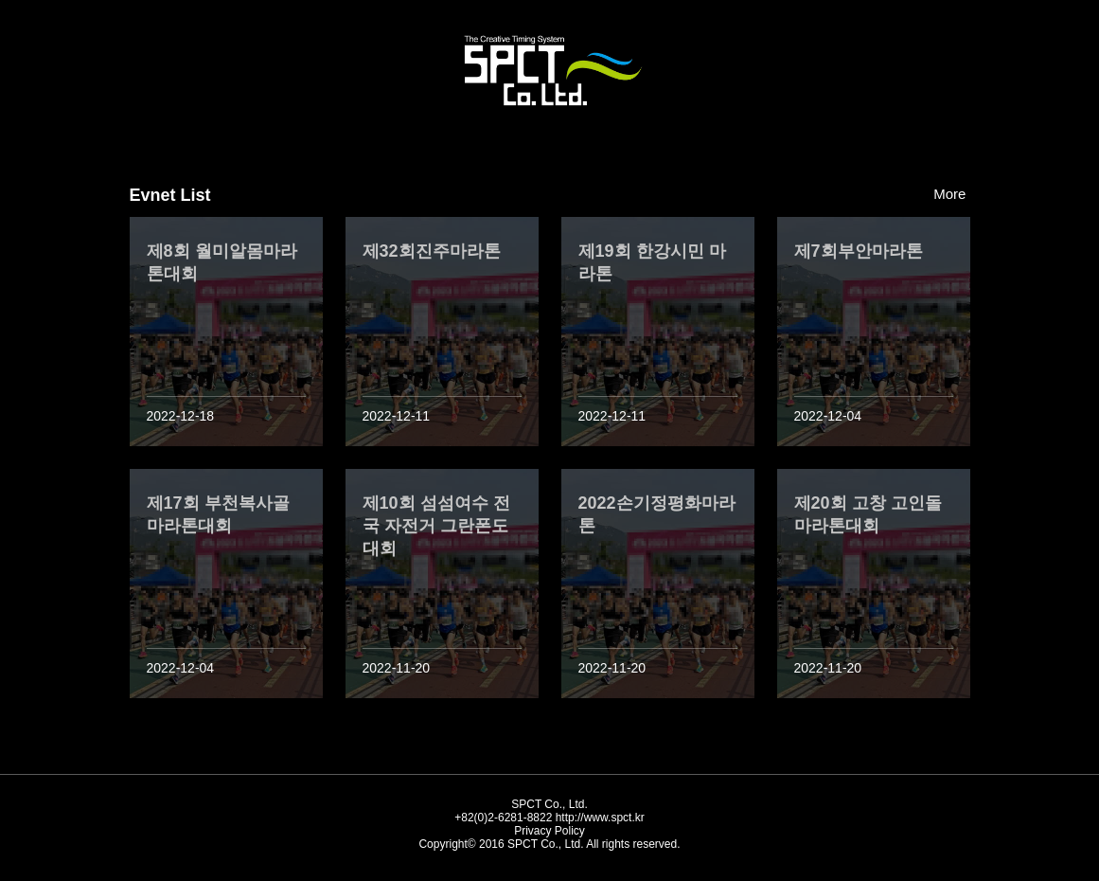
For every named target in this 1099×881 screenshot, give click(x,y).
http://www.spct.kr (600, 817)
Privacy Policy (549, 830)
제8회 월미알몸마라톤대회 (222, 262)
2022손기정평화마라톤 (657, 514)
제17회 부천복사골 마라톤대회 (218, 514)
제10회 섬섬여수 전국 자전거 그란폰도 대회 (436, 526)
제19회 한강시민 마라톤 (652, 262)
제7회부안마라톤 (858, 251)
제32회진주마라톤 (432, 251)
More (951, 194)
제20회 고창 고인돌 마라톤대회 (868, 514)
